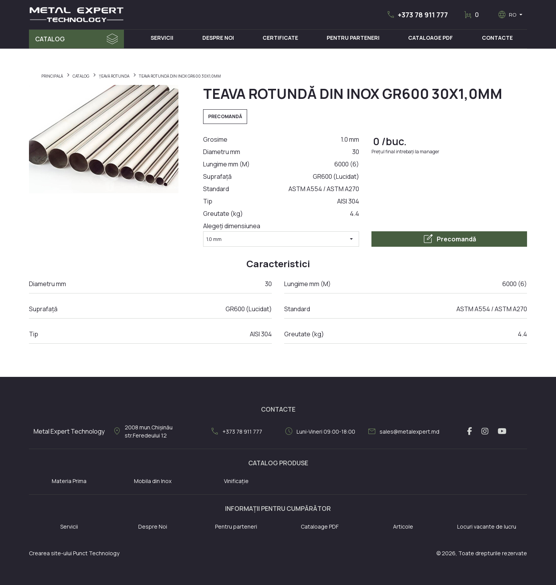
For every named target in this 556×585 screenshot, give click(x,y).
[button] (417, 14)
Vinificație (236, 481)
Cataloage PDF (430, 37)
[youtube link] (502, 431)
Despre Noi (218, 37)
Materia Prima (69, 481)
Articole (403, 526)
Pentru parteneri (236, 526)
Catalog (50, 39)
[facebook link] (469, 431)
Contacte (497, 37)
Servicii (162, 37)
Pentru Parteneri (353, 37)
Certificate (280, 37)
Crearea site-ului (50, 553)
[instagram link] (484, 431)
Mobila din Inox (152, 481)
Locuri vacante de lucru (486, 526)
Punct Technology (96, 553)
